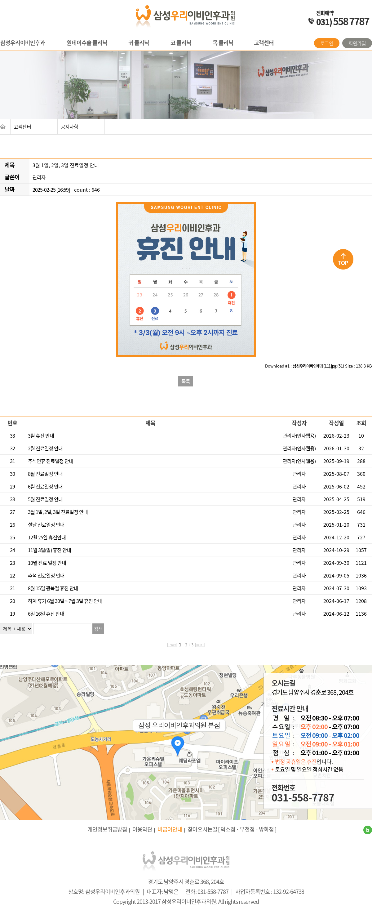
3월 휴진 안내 (41, 435)
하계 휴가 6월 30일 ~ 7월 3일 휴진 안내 (65, 600)
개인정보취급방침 (107, 829)
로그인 (326, 43)
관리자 (39, 177)
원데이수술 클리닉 (87, 42)
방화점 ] (267, 829)
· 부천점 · (247, 829)
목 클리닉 (223, 42)
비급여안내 (169, 829)
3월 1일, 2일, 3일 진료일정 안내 (58, 511)
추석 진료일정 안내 (46, 575)
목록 (185, 381)
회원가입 (357, 43)
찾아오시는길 (202, 829)
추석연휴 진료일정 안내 (50, 461)
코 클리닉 (180, 42)
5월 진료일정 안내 (45, 499)
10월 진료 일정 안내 (47, 562)
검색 (98, 628)
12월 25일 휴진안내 (47, 537)
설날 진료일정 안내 (46, 524)
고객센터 (264, 42)
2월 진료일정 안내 (45, 448)
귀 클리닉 (138, 42)
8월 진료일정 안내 (45, 473)
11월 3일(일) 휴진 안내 (49, 550)
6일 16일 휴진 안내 (46, 613)
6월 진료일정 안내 (45, 486)
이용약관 (142, 829)
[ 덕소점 (226, 829)
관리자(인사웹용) (299, 435)
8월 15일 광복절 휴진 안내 (53, 588)
